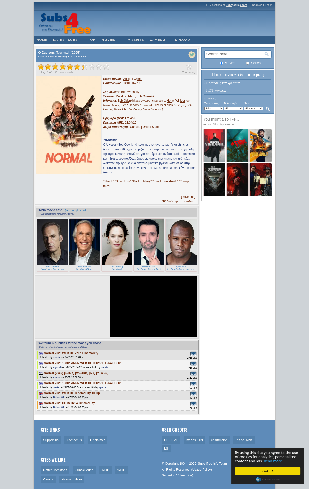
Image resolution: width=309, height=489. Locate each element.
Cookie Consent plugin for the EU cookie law (268, 479)
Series (253, 63)
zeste (56, 387)
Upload (182, 40)
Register (257, 4)
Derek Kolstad (125, 96)
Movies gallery (72, 479)
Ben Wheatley (130, 92)
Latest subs (65, 40)
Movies (108, 40)
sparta (56, 357)
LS (166, 448)
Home (41, 40)
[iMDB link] (188, 197)
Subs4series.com (236, 4)
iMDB (105, 470)
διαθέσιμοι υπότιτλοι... (178, 201)
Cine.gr (48, 479)
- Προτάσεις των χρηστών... (223, 83)
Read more (273, 460)
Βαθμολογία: (231, 103)
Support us (51, 440)
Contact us (74, 440)
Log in (268, 4)
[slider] (73, 66)
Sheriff (108, 181)
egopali (57, 367)
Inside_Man (244, 440)
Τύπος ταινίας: (212, 103)
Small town (123, 181)
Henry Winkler (176, 100)
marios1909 (194, 440)
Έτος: (247, 103)
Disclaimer (97, 440)
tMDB (121, 470)
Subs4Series (84, 470)
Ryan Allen (121, 109)
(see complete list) (75, 210)
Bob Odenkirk (145, 96)
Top (91, 40)
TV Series (135, 40)
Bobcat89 (58, 397)
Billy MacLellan (163, 105)
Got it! (268, 471)
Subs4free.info (208, 463)
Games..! (157, 40)
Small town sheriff (165, 181)
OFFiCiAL (171, 440)
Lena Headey (130, 105)
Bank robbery (141, 181)
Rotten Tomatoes (55, 470)
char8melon (219, 440)
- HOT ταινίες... (215, 90)
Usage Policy (201, 469)
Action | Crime (132, 78)
